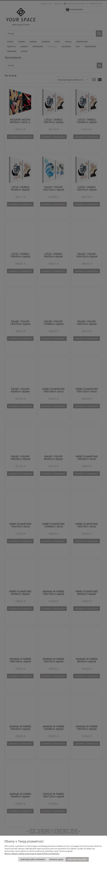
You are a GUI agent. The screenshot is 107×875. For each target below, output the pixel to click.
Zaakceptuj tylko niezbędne (32, 859)
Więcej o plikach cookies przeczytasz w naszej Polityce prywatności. (32, 853)
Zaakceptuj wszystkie (77, 859)
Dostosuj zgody (56, 859)
